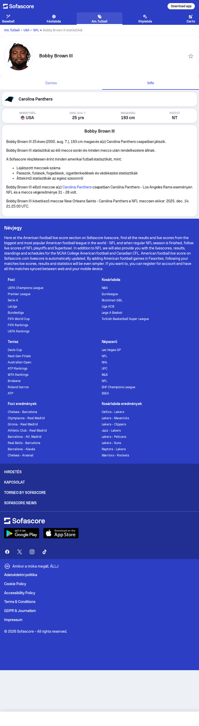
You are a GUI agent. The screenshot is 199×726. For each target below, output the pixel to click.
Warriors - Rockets (115, 455)
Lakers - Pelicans (114, 437)
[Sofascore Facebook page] (7, 552)
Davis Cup (15, 350)
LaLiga (12, 306)
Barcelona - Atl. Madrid (24, 437)
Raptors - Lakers (114, 449)
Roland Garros (18, 387)
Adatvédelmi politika (20, 575)
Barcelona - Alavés (21, 449)
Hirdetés (13, 472)
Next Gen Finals (19, 356)
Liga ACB (108, 306)
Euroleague (110, 294)
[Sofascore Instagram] (32, 552)
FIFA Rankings (18, 325)
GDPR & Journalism (20, 611)
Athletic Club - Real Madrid (27, 430)
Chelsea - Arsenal (20, 455)
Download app (181, 6)
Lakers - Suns (111, 443)
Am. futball (12, 30)
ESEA (105, 393)
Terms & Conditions (19, 602)
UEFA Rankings (18, 331)
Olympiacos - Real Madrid (26, 418)
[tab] (51, 83)
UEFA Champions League (25, 288)
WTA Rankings (18, 375)
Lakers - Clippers (114, 424)
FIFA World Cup (19, 319)
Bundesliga (16, 313)
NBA (105, 288)
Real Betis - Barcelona (24, 443)
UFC (105, 368)
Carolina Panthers (77, 187)
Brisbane (14, 381)
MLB (105, 375)
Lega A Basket (112, 313)
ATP (10, 393)
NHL (105, 362)
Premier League (19, 294)
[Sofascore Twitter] (20, 552)
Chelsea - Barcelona (22, 412)
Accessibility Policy (19, 593)
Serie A (13, 300)
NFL (36, 30)
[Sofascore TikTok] (44, 552)
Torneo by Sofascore (25, 493)
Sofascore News (20, 503)
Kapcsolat (14, 482)
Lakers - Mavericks (115, 418)
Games (51, 83)
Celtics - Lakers (113, 412)
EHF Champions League (119, 387)
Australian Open (19, 362)
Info (150, 83)
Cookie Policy (15, 584)
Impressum (13, 620)
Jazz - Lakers (111, 430)
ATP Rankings (17, 368)
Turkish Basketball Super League (125, 319)
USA (26, 30)
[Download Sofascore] (21, 533)
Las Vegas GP (111, 350)
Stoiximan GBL (112, 300)
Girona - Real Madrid (23, 424)
